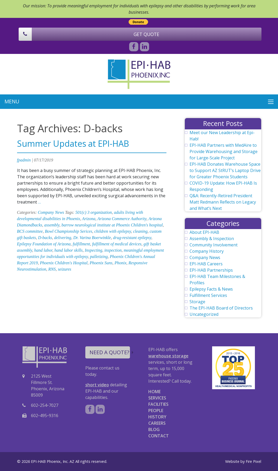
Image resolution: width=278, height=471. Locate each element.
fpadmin (24, 160)
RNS (52, 269)
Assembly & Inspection (212, 238)
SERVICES (157, 398)
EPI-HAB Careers (206, 264)
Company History (207, 251)
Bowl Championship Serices (68, 231)
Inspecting (93, 250)
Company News (51, 212)
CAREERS (157, 423)
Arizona (89, 218)
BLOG (154, 429)
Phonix (120, 263)
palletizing (99, 256)
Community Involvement (214, 245)
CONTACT (158, 436)
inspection (113, 250)
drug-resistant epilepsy (132, 237)
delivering (62, 237)
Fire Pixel (253, 461)
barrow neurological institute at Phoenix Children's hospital (112, 225)
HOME (154, 391)
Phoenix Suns (101, 263)
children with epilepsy (112, 231)
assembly (51, 225)
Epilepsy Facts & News (211, 289)
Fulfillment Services (208, 295)
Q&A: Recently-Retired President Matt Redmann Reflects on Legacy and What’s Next (223, 202)
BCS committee (30, 231)
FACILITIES (158, 404)
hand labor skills (68, 250)
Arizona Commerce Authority (121, 218)
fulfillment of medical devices (116, 244)
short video (97, 385)
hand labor (43, 250)
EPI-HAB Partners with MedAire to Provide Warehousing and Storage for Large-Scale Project (224, 151)
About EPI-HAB (204, 232)
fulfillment (81, 244)
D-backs (45, 237)
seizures (64, 269)
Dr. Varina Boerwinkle (92, 237)
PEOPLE (155, 410)
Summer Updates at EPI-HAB (73, 143)
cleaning (140, 231)
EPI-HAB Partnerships (211, 270)
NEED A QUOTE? (110, 352)
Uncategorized (204, 314)
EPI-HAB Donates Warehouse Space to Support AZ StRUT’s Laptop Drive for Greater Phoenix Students (225, 170)
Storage (197, 302)
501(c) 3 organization (93, 212)
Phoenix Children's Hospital (63, 263)
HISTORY (157, 417)
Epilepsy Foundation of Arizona (44, 244)
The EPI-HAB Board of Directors (221, 308)
